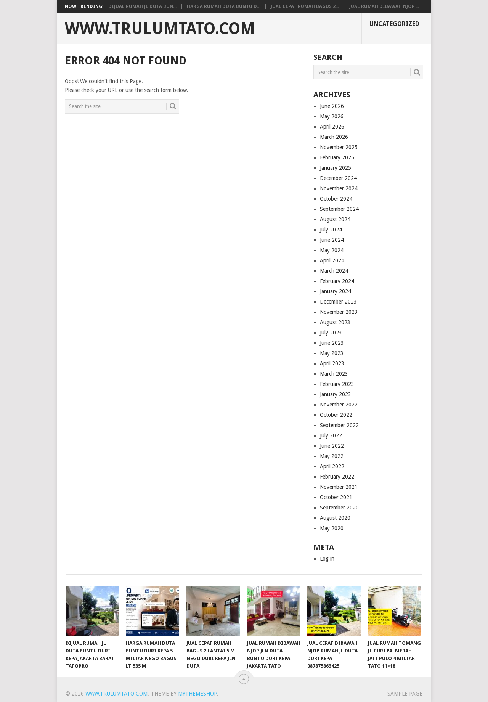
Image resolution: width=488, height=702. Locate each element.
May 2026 (332, 116)
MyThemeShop (197, 694)
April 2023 (332, 363)
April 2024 (332, 260)
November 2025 (339, 147)
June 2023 (332, 343)
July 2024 (331, 230)
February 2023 (337, 384)
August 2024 (335, 219)
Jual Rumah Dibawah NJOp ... (384, 6)
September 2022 (339, 425)
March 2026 (334, 137)
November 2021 (339, 487)
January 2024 (335, 291)
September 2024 (339, 209)
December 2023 (338, 302)
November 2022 (339, 405)
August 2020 (335, 518)
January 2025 (335, 168)
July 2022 (331, 435)
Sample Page (404, 694)
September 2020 (339, 507)
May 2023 (332, 353)
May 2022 (332, 456)
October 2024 (336, 199)
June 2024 (332, 240)
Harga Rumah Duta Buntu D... (223, 6)
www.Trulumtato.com (160, 29)
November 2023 (339, 312)
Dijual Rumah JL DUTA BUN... (142, 6)
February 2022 (337, 477)
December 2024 (338, 178)
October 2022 (336, 415)
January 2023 (335, 394)
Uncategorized (394, 23)
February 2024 (337, 281)
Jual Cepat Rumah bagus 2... (305, 6)
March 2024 (334, 271)
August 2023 (335, 322)
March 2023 (334, 374)
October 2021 (336, 497)
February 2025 (337, 157)
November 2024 (339, 188)
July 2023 (331, 332)
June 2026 (332, 106)
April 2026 (332, 127)
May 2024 (332, 250)
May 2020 (332, 528)
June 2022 (332, 446)
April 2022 (332, 466)
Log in (327, 559)
